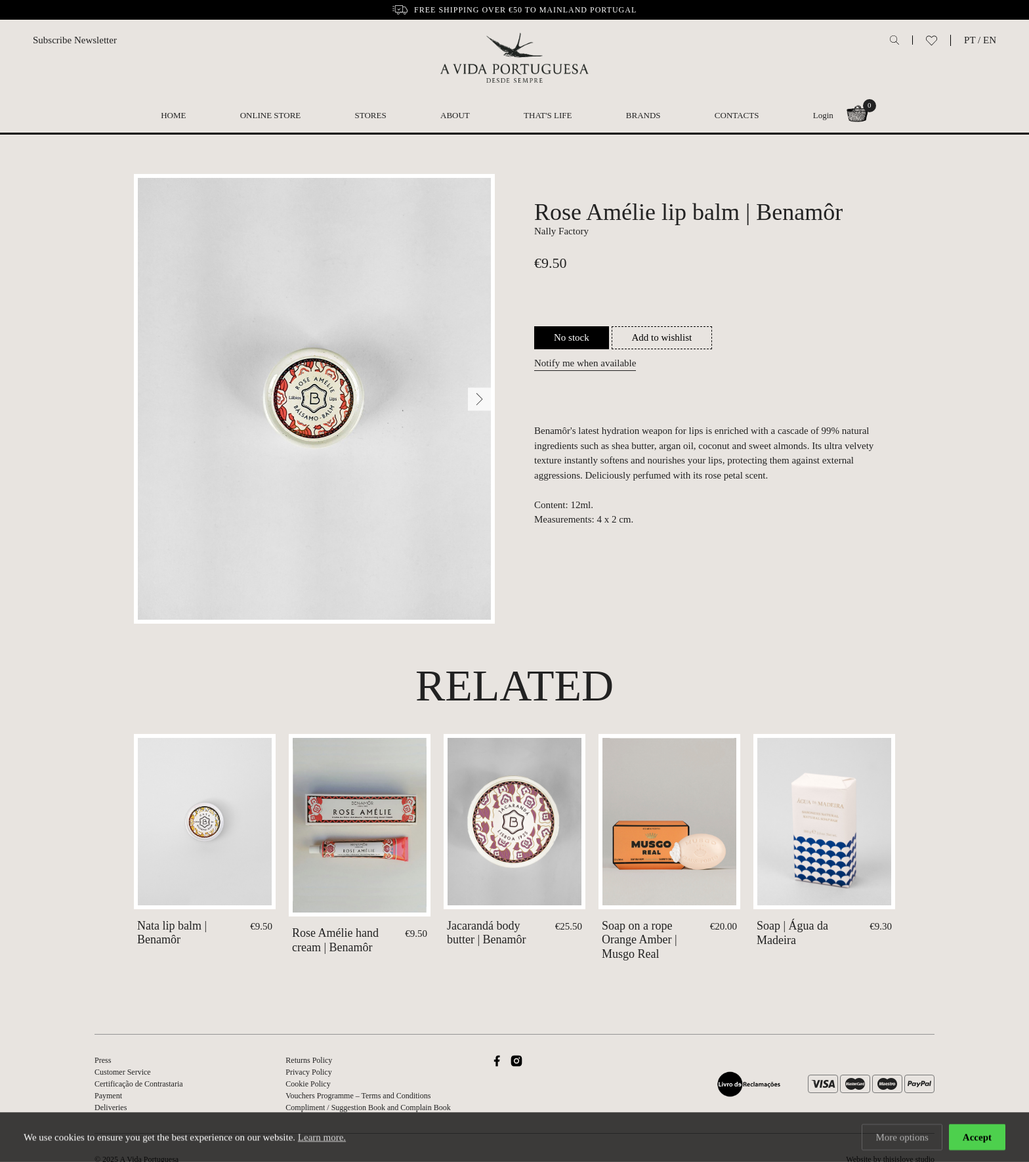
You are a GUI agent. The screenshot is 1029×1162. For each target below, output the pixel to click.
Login (823, 115)
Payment (108, 1095)
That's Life (548, 115)
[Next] (479, 398)
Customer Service (122, 1072)
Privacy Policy (308, 1072)
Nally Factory (561, 231)
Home (173, 115)
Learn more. (322, 1138)
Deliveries (110, 1107)
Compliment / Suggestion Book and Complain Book (367, 1107)
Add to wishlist (662, 337)
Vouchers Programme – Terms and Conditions (357, 1095)
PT (969, 40)
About (455, 115)
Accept (977, 1138)
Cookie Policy (307, 1083)
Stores (371, 115)
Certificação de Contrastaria (138, 1083)
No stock (571, 337)
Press (102, 1060)
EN (989, 40)
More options (901, 1138)
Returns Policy (308, 1060)
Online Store (270, 115)
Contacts (737, 115)
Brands (643, 115)
